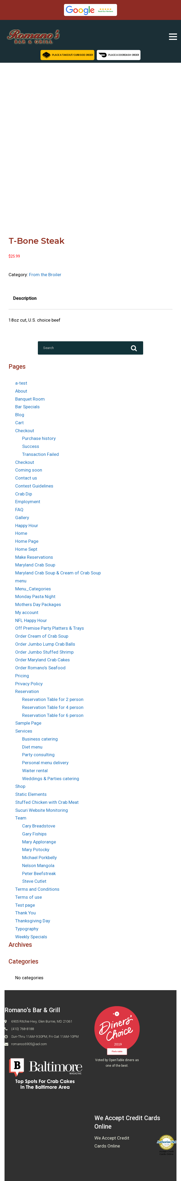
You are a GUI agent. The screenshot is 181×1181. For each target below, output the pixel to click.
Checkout (24, 430)
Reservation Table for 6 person (52, 715)
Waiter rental (35, 770)
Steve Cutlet (34, 881)
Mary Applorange (39, 841)
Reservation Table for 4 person (52, 707)
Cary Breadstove (38, 826)
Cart (19, 422)
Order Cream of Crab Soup (41, 636)
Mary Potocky (35, 849)
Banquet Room (30, 399)
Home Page (26, 541)
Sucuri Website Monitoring (41, 810)
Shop (20, 786)
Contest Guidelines (34, 486)
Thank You (25, 912)
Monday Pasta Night (35, 596)
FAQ (19, 509)
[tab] (25, 298)
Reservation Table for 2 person (52, 699)
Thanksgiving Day (32, 920)
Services (23, 731)
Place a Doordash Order (118, 54)
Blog (19, 414)
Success (30, 446)
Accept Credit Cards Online (166, 1152)
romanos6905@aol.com (29, 1044)
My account (26, 612)
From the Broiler (45, 274)
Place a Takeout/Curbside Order (67, 54)
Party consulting (38, 754)
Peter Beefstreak (39, 873)
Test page (25, 905)
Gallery (22, 517)
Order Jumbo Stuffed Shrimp (44, 652)
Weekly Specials (31, 936)
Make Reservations (34, 557)
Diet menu (32, 747)
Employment (27, 501)
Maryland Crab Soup (35, 565)
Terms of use (28, 897)
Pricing (22, 675)
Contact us (26, 478)
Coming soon (28, 470)
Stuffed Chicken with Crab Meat (47, 802)
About (21, 391)
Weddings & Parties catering (50, 778)
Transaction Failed (40, 454)
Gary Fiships (34, 834)
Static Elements (31, 794)
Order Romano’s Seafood (40, 667)
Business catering (40, 739)
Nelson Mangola (38, 865)
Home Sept (26, 549)
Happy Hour (26, 525)
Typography (26, 928)
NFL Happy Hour (31, 620)
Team (20, 818)
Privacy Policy (29, 683)
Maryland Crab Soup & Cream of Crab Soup (58, 572)
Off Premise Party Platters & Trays (49, 628)
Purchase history (39, 438)
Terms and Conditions (37, 889)
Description (25, 298)
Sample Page (28, 723)
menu (20, 580)
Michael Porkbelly (39, 857)
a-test (21, 383)
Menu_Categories (33, 588)
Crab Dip (23, 494)
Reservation (27, 691)
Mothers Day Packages (38, 604)
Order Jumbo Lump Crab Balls (45, 644)
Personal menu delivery (45, 762)
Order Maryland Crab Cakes (42, 659)
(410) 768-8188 (22, 1029)
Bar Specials (27, 406)
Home (21, 533)
